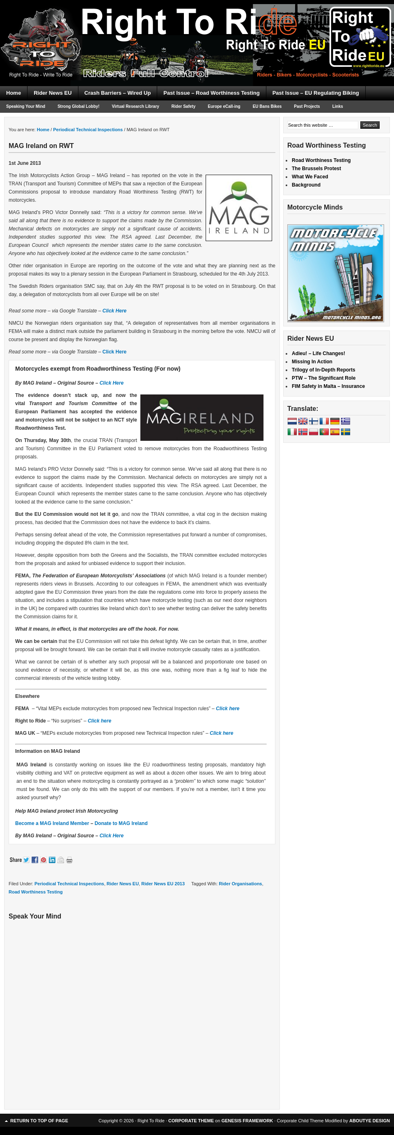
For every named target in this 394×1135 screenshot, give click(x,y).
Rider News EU (52, 93)
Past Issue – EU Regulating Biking (316, 93)
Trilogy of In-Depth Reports (323, 370)
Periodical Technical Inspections (69, 883)
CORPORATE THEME (191, 1120)
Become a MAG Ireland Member (52, 823)
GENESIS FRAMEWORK (247, 1120)
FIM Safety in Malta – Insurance (328, 386)
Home (13, 93)
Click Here (115, 311)
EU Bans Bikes (267, 106)
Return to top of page (39, 1120)
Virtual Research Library (135, 106)
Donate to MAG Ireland (120, 823)
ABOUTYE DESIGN (369, 1120)
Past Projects (307, 106)
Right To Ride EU (197, 28)
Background (306, 185)
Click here (227, 708)
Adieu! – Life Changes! (318, 353)
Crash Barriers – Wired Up (118, 93)
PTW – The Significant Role (323, 378)
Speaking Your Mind (25, 106)
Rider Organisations (240, 883)
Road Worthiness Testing (36, 891)
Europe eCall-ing (224, 106)
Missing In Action (312, 362)
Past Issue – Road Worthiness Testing (211, 93)
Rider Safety (183, 106)
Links (337, 106)
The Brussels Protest (316, 168)
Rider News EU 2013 (163, 883)
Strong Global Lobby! (78, 106)
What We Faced (310, 177)
